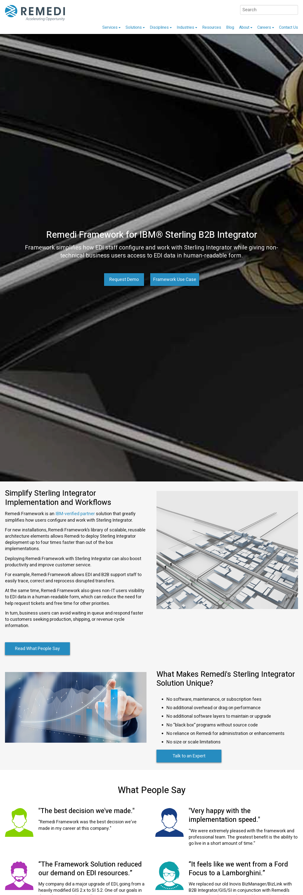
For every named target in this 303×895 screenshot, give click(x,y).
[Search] (269, 10)
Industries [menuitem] (185, 27)
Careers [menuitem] (264, 27)
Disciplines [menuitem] (159, 27)
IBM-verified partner (74, 513)
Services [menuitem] (110, 27)
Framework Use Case (174, 279)
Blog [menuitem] (230, 27)
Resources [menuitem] (211, 27)
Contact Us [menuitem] (288, 27)
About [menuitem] (244, 27)
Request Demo (124, 279)
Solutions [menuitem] (134, 27)
